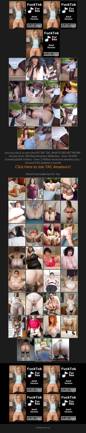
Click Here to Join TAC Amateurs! (43, 166)
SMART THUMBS (47, 361)
